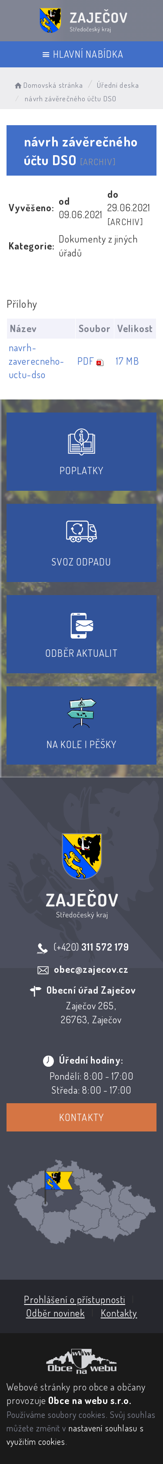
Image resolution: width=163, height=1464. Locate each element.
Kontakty (81, 1117)
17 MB (127, 361)
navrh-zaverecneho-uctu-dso (36, 361)
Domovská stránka (48, 85)
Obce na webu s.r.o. (89, 1400)
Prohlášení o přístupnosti (74, 1299)
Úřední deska (118, 85)
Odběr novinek (55, 1313)
